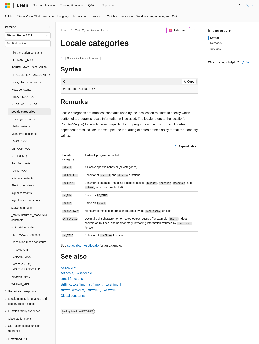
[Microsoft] (7, 5)
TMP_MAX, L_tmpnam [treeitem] (25, 220)
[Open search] (240, 5)
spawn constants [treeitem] (21, 193)
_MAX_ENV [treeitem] (19, 127)
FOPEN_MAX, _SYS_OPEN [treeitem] (29, 53)
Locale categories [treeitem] (23, 97)
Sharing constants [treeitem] (22, 171)
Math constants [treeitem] (21, 112)
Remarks (216, 43)
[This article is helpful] (243, 62)
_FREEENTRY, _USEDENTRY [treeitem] (30, 60)
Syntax (215, 37)
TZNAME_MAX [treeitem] (21, 243)
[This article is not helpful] (247, 62)
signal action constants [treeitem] (25, 186)
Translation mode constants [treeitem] (28, 228)
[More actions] (194, 30)
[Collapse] (49, 27)
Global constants (73, 295)
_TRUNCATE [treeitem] (19, 235)
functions (72, 278)
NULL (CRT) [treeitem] (19, 142)
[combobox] (28, 35)
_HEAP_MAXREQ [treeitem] (22, 83)
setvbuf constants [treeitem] (22, 164)
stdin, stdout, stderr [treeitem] (23, 213)
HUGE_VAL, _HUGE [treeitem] (24, 90)
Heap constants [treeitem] (21, 75)
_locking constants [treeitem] (23, 105)
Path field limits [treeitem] (20, 149)
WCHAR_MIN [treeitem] (20, 270)
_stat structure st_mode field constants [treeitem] (29, 203)
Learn (65, 30)
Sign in (249, 5)
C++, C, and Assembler (89, 30)
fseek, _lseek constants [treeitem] (26, 68)
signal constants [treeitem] (21, 179)
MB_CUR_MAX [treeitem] (21, 134)
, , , (91, 284)
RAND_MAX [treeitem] (19, 156)
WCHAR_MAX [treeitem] (20, 262)
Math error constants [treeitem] (24, 120)
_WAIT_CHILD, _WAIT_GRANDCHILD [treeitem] (25, 253)
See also (215, 48)
